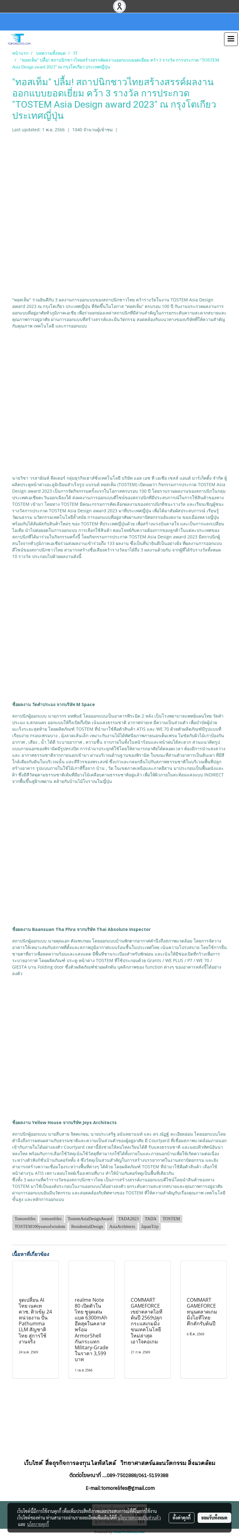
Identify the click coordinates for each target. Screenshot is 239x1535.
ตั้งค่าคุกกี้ (181, 1517)
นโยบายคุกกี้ (38, 1524)
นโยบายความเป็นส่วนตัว (139, 1517)
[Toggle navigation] (231, 39)
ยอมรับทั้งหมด (214, 1517)
